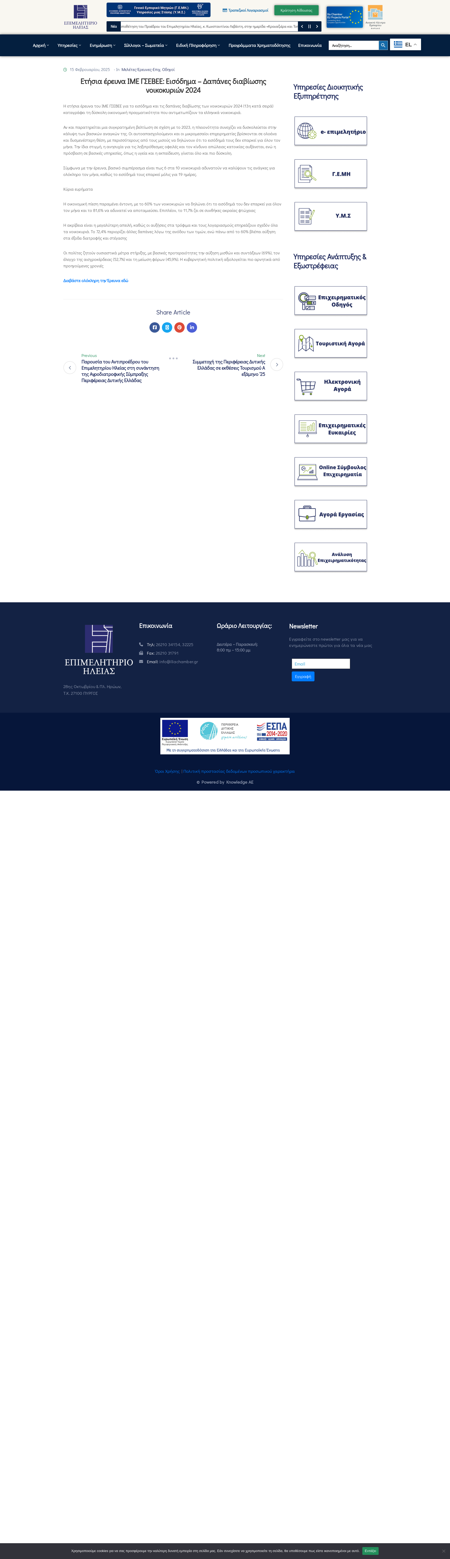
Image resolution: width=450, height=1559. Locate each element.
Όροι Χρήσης (167, 771)
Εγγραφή (303, 676)
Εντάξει (370, 1551)
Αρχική (41, 45)
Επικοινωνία (310, 45)
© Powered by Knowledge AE (225, 782)
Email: (172, 661)
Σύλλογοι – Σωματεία (146, 45)
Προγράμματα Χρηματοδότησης (259, 45)
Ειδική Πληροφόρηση (198, 45)
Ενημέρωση (103, 45)
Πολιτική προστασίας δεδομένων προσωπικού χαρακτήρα (239, 771)
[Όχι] (443, 1551)
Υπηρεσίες (70, 45)
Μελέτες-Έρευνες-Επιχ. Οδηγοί (148, 69)
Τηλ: (170, 644)
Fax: (162, 653)
